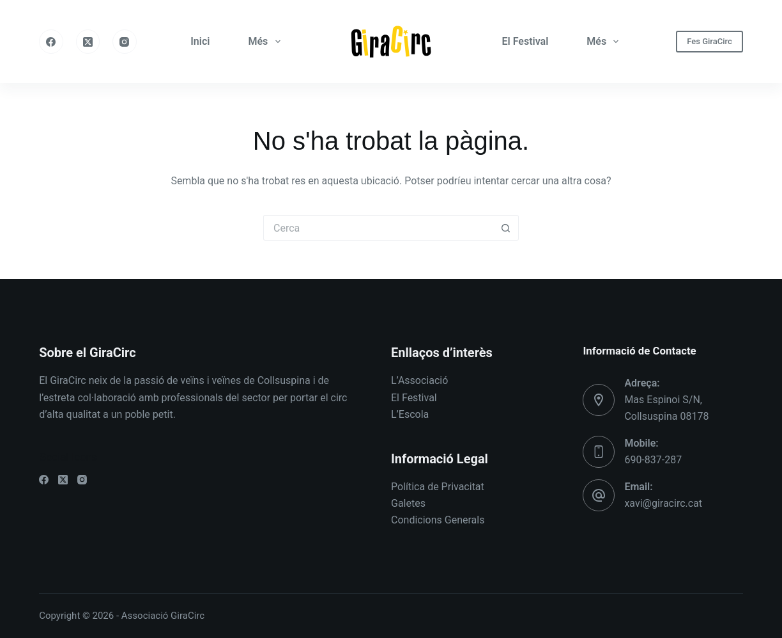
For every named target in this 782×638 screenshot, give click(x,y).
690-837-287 (653, 460)
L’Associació (419, 380)
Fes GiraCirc (709, 41)
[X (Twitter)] (88, 41)
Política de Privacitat (437, 487)
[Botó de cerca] (506, 228)
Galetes (408, 503)
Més (266, 41)
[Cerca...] (378, 228)
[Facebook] (51, 41)
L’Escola (410, 414)
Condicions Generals (437, 520)
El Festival (525, 41)
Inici (200, 41)
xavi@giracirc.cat (663, 503)
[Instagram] (124, 41)
